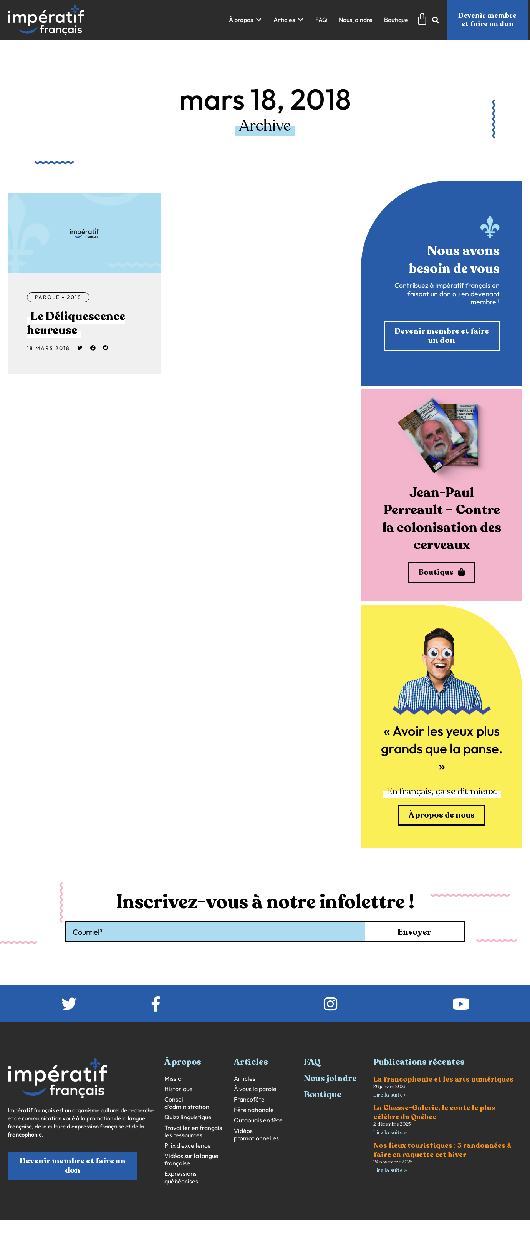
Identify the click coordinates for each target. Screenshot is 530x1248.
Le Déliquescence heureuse (76, 323)
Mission (174, 1078)
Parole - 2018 (58, 297)
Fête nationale (254, 1109)
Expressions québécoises (181, 1177)
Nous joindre (330, 1078)
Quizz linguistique (188, 1117)
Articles (244, 1078)
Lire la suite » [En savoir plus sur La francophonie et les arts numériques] (390, 1094)
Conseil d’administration (186, 1103)
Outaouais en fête (258, 1120)
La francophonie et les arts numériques (443, 1079)
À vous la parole (255, 1089)
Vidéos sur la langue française (191, 1159)
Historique (178, 1089)
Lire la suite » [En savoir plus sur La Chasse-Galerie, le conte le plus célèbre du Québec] (390, 1132)
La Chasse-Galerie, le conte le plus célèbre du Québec (434, 1112)
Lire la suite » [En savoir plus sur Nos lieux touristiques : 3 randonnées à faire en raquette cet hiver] (390, 1170)
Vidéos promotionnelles (256, 1134)
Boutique (322, 1094)
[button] (245, 20)
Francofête (249, 1099)
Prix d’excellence (187, 1145)
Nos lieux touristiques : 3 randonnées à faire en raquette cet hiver (442, 1150)
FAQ (312, 1062)
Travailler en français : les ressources (194, 1131)
